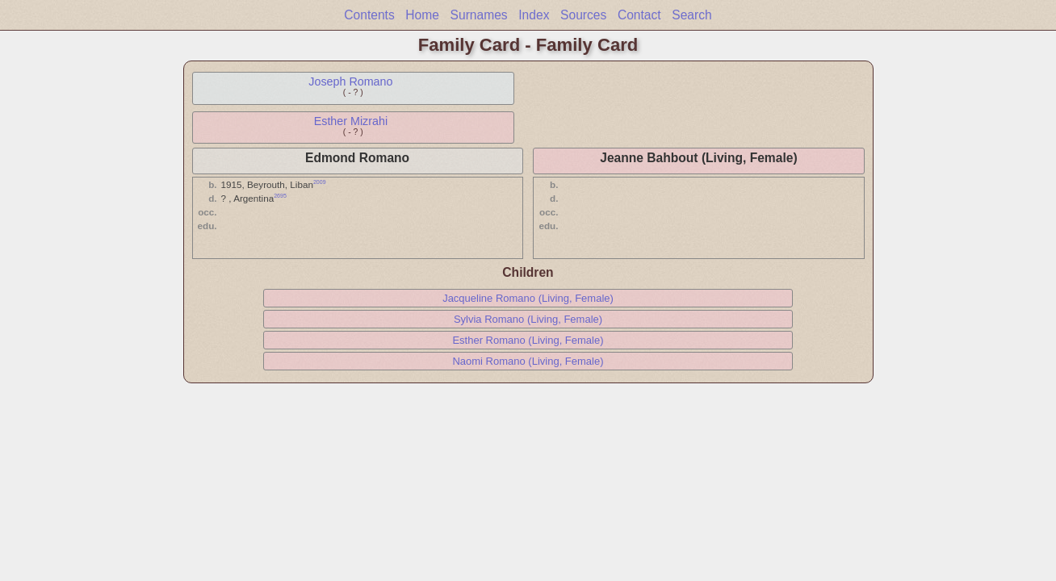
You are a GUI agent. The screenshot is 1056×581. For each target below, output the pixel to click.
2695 (280, 196)
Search (691, 15)
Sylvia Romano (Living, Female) (528, 319)
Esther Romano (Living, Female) (527, 340)
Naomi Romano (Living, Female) (527, 361)
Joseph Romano (350, 81)
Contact (639, 15)
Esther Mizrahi (351, 121)
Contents (369, 15)
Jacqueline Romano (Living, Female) (528, 298)
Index (533, 15)
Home (422, 15)
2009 (319, 182)
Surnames (479, 15)
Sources (583, 15)
